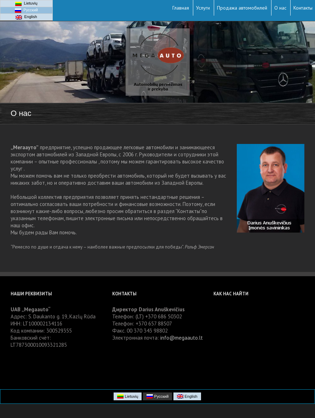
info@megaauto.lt (181, 337)
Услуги (203, 8)
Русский (26, 10)
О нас (280, 8)
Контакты (303, 8)
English (26, 17)
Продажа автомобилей (242, 8)
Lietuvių (26, 3)
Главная (180, 8)
